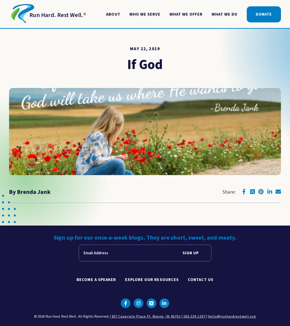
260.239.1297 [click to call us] (194, 316)
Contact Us (200, 280)
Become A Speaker (96, 280)
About (113, 14)
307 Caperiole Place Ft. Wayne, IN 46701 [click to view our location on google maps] (146, 316)
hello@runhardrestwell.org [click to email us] (232, 316)
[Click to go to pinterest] (261, 191)
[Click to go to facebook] (243, 191)
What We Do (225, 14)
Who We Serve (144, 14)
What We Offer (186, 14)
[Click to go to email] (278, 191)
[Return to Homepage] (47, 14)
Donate (264, 14)
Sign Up (191, 253)
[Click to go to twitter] (252, 191)
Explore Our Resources (152, 280)
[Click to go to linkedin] (269, 191)
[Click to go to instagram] (138, 303)
